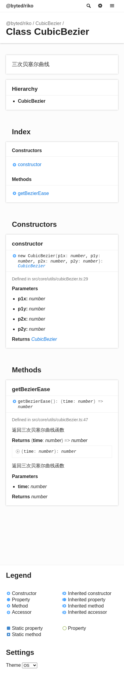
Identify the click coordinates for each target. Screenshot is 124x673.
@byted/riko (19, 5)
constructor (29, 164)
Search (88, 6)
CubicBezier (48, 23)
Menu (112, 6)
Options (100, 6)
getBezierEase (33, 193)
